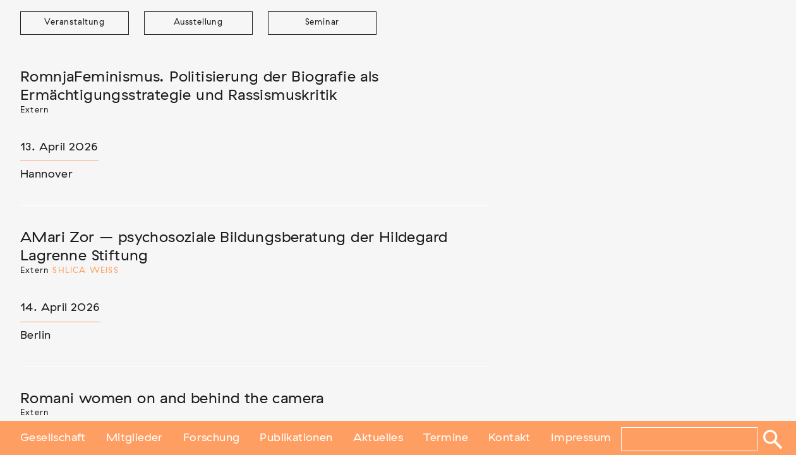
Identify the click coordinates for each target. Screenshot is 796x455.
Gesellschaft (53, 438)
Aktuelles (378, 438)
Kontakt (509, 438)
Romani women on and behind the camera (172, 398)
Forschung (211, 438)
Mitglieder (134, 438)
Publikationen (296, 438)
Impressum (581, 438)
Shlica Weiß (85, 271)
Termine (445, 438)
